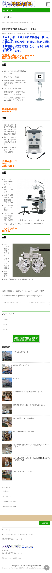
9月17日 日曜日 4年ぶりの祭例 (23, 431)
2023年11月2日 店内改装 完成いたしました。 (28, 392)
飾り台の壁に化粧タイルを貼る (23, 418)
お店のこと (6, 491)
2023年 (5, 324)
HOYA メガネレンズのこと (11, 302)
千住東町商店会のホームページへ (13, 539)
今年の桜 (16, 378)
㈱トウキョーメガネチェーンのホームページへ (17, 534)
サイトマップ (6, 530)
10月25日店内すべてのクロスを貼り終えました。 (30, 405)
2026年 (5, 319)
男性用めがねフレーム (10, 506)
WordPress (14, 568)
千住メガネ (23, 566)
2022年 (5, 329)
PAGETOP (44, 523)
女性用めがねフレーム (10, 501)
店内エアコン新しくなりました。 (24, 471)
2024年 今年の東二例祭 (21, 365)
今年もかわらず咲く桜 (20, 352)
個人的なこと (7, 496)
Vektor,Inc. (38, 568)
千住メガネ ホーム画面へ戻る (11, 558)
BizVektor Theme (26, 568)
